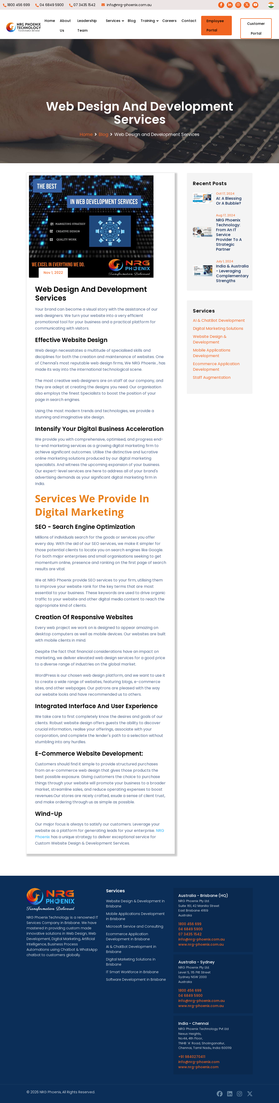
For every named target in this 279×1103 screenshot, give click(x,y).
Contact (188, 20)
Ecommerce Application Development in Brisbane (128, 936)
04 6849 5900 (52, 4)
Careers (169, 20)
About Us (65, 25)
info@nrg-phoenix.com (198, 1061)
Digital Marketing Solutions (218, 328)
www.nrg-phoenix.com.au (201, 944)
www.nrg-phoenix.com (198, 1067)
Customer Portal (256, 28)
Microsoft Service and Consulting (134, 926)
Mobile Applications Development (211, 353)
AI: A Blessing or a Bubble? (229, 201)
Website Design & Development (209, 339)
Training (148, 20)
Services (113, 20)
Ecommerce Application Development (216, 366)
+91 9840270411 (191, 1056)
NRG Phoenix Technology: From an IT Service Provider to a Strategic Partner (229, 234)
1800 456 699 (18, 4)
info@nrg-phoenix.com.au (129, 4)
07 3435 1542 (84, 4)
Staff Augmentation (212, 377)
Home (50, 20)
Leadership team (87, 25)
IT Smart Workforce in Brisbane (132, 972)
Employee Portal (215, 26)
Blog (132, 20)
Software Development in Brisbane (136, 979)
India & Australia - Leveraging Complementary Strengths (232, 273)
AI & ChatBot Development (219, 320)
